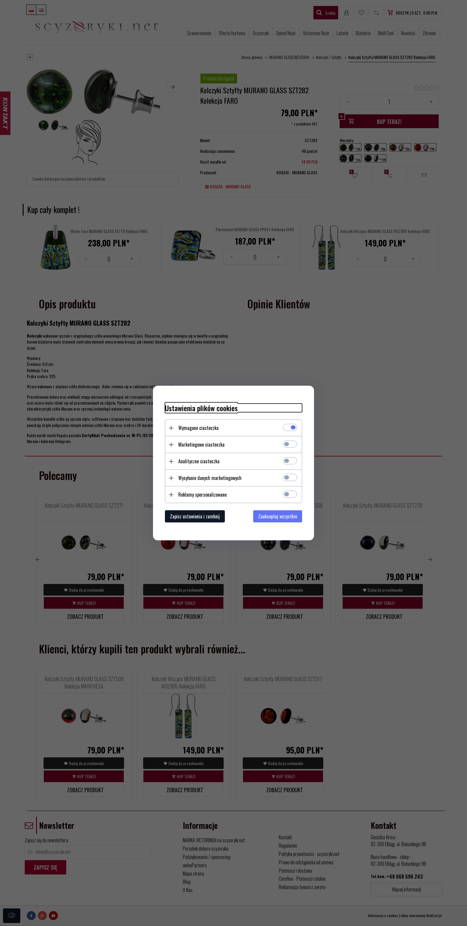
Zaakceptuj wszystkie (277, 516)
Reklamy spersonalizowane (202, 494)
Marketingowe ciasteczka (201, 444)
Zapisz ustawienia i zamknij (195, 516)
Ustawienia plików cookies (201, 408)
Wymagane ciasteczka (198, 427)
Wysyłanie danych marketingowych (210, 477)
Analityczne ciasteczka (198, 461)
